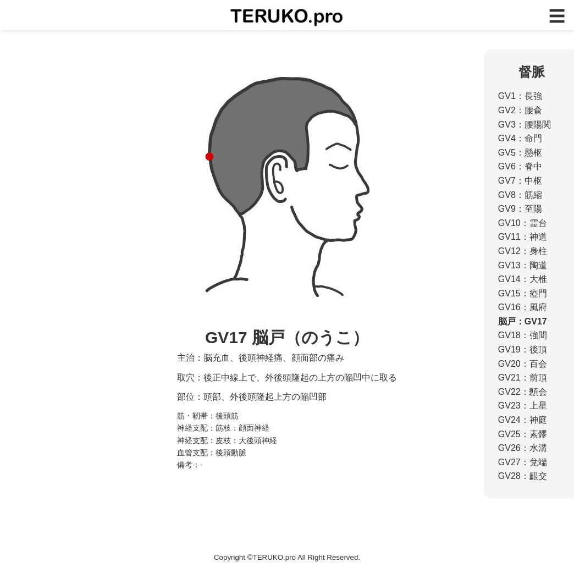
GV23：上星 (522, 405)
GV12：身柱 (522, 251)
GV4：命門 (520, 138)
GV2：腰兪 (520, 110)
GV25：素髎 (522, 434)
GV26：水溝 (522, 448)
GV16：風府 (522, 307)
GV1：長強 (520, 96)
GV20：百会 (522, 363)
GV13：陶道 (522, 265)
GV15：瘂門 (522, 293)
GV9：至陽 (520, 208)
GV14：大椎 (522, 279)
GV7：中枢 (520, 180)
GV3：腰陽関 (524, 124)
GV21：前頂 (522, 377)
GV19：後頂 (522, 349)
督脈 (531, 71)
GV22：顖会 (522, 391)
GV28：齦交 (522, 476)
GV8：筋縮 (520, 195)
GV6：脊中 (520, 166)
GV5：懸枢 (520, 152)
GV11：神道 (522, 236)
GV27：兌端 (522, 462)
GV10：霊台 (522, 223)
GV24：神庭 (522, 420)
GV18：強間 (522, 335)
